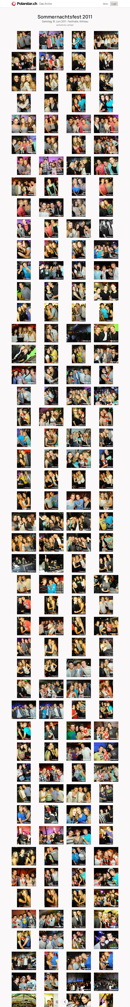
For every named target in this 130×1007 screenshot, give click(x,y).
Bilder (105, 3)
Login (114, 3)
